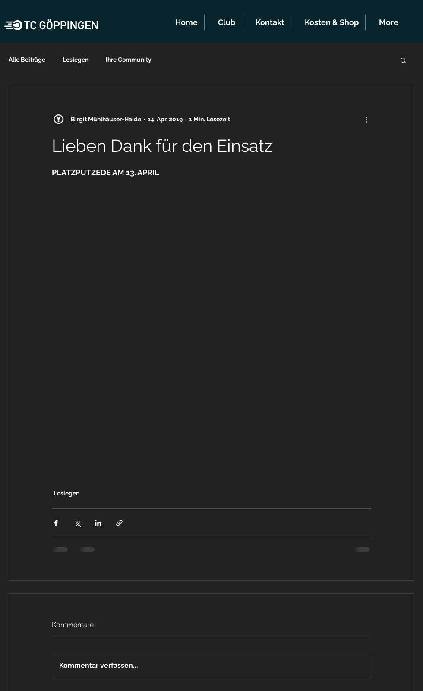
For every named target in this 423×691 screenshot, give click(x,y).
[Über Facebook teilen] (56, 523)
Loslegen (75, 59)
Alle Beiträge (27, 59)
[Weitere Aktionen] (366, 119)
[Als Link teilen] (119, 523)
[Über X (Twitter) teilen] (77, 523)
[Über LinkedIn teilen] (98, 523)
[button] (223, 22)
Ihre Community (129, 59)
